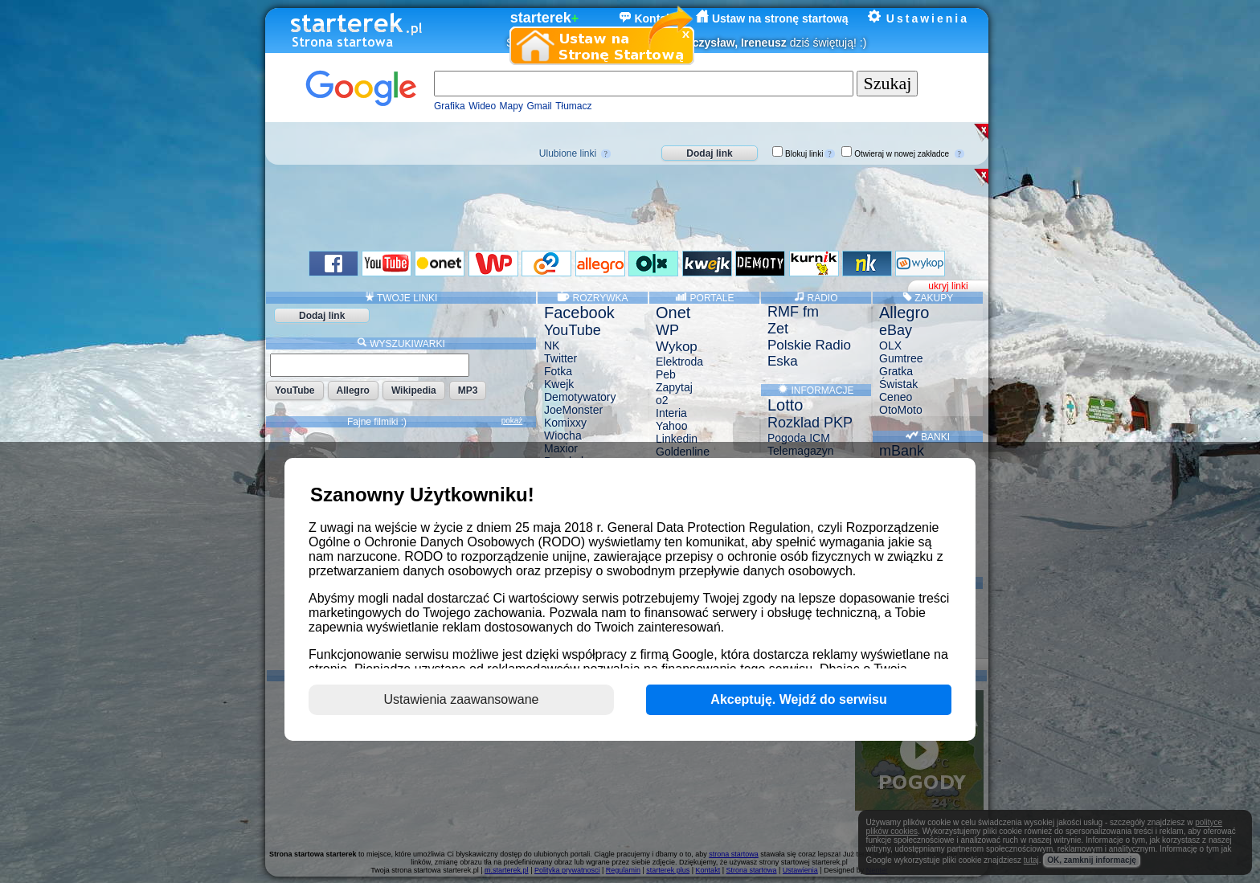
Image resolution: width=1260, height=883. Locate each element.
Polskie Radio (809, 345)
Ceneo (895, 396)
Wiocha (563, 435)
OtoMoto (900, 409)
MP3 (468, 390)
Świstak (898, 384)
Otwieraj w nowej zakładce (901, 153)
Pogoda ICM (798, 437)
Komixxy (565, 422)
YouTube (295, 390)
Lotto (785, 405)
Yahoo (671, 425)
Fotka (558, 371)
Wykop (677, 346)
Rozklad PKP (810, 423)
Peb (666, 374)
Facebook (579, 312)
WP (667, 330)
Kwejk (559, 384)
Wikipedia (413, 390)
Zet (777, 329)
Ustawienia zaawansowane (461, 699)
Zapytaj (674, 387)
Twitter (560, 358)
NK (551, 345)
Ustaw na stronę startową (772, 18)
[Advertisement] (619, 205)
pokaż (512, 420)
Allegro (353, 390)
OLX (890, 345)
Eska (782, 361)
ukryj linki (948, 286)
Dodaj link (709, 153)
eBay (895, 330)
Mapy (511, 106)
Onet (673, 312)
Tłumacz (573, 106)
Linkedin (677, 438)
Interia (671, 413)
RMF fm (793, 312)
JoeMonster (573, 409)
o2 (662, 400)
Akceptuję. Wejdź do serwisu (798, 699)
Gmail (538, 106)
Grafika (449, 106)
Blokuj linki (804, 153)
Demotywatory (580, 396)
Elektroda (679, 361)
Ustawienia (918, 18)
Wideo (482, 106)
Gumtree (900, 358)
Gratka (896, 371)
